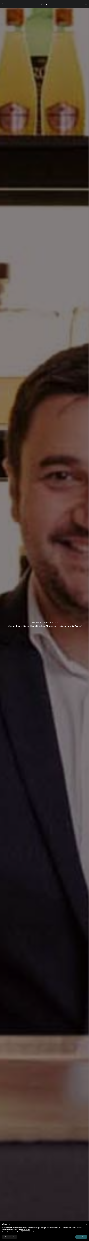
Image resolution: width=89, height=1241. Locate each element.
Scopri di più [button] (9, 1237)
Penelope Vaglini (36, 622)
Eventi (45, 622)
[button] (86, 1224)
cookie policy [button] (25, 1230)
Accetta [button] (81, 1237)
